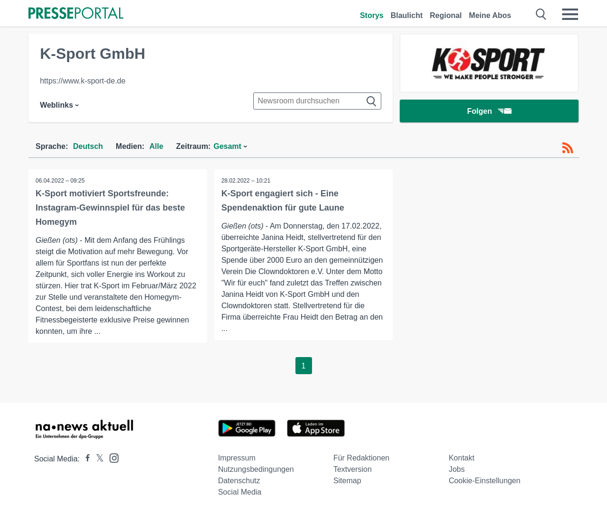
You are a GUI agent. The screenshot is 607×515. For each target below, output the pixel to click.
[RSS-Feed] (567, 147)
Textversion (352, 469)
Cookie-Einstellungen (484, 481)
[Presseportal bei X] (97, 459)
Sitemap (347, 481)
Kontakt (461, 458)
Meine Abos (490, 15)
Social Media (240, 492)
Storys (372, 15)
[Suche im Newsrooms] (317, 101)
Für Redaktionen (361, 458)
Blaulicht (407, 15)
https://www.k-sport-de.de (83, 81)
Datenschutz (239, 481)
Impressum (237, 458)
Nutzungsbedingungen (256, 469)
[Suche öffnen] (541, 14)
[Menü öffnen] (570, 14)
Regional (446, 15)
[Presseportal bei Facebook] (85, 459)
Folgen (489, 111)
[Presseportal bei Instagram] (111, 457)
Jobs (457, 469)
